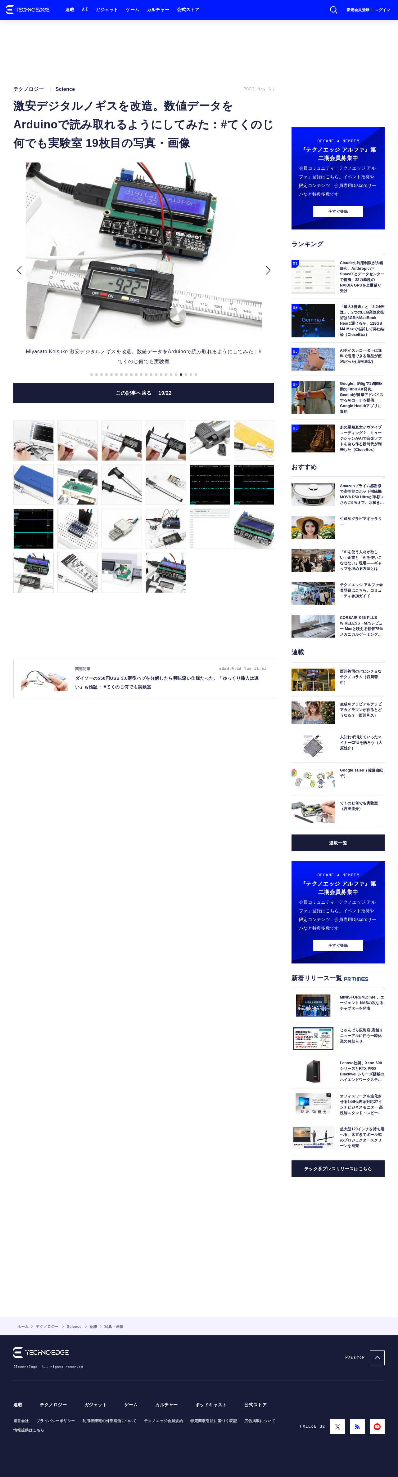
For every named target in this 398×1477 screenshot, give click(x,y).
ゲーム (132, 9)
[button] (19, 270)
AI (85, 9)
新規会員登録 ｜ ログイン (368, 10)
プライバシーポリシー (55, 1421)
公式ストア (188, 9)
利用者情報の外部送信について (110, 1421)
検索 (333, 9)
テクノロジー (53, 1405)
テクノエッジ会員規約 (163, 1421)
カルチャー (158, 9)
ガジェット (107, 9)
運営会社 (21, 1421)
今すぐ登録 (338, 211)
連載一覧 (338, 842)
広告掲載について (259, 1421)
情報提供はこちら (28, 1430)
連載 (69, 9)
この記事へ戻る (144, 393)
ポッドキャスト (211, 1405)
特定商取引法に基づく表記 (213, 1421)
